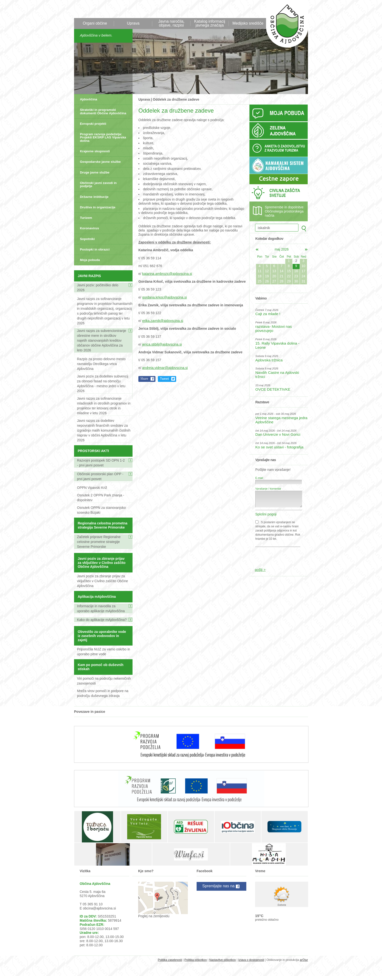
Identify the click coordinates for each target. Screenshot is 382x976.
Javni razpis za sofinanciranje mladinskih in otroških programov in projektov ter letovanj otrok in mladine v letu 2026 (103, 405)
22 (289, 276)
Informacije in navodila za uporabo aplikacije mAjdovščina (101, 608)
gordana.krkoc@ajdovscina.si (164, 297)
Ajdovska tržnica (269, 360)
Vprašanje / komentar (268, 488)
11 (260, 271)
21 (282, 276)
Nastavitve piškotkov (222, 960)
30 (296, 281)
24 (304, 276)
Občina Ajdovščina (284, 26)
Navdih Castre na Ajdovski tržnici (277, 374)
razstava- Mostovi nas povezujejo (273, 328)
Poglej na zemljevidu (153, 916)
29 (289, 281)
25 (260, 281)
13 (274, 271)
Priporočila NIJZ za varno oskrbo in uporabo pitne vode (103, 651)
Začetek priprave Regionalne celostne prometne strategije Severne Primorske (99, 542)
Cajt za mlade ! (267, 314)
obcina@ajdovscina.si (99, 908)
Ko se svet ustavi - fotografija (279, 447)
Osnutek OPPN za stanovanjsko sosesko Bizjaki (101, 510)
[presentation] (279, 555)
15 (289, 271)
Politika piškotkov (195, 960)
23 (296, 276)
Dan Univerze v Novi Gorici (277, 434)
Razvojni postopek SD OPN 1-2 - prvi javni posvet (101, 462)
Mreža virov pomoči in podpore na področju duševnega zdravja (102, 693)
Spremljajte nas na (221, 886)
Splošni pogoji (266, 514)
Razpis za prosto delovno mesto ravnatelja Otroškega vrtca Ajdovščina (101, 364)
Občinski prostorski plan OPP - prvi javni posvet (100, 476)
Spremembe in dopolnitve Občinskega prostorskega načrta (284, 211)
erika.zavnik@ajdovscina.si (162, 321)
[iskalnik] (276, 228)
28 (282, 281)
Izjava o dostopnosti (251, 960)
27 (274, 281)
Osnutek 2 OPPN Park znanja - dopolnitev (100, 497)
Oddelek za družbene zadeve (176, 99)
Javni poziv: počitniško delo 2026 (97, 287)
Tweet (164, 379)
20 (274, 276)
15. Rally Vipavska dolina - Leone (277, 345)
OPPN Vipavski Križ (92, 488)
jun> (306, 249)
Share (144, 378)
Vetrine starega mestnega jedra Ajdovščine (281, 420)
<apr (257, 249)
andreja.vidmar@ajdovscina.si (165, 368)
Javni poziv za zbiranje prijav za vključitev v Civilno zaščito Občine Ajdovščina (102, 581)
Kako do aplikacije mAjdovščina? (102, 620)
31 (304, 281)
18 (260, 276)
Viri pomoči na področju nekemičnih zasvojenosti (104, 680)
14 (282, 271)
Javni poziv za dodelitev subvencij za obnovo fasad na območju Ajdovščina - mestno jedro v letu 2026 (102, 383)
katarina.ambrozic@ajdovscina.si (167, 274)
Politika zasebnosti (170, 960)
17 (304, 271)
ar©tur (304, 960)
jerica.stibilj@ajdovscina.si (162, 344)
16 (296, 271)
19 (267, 276)
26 (267, 281)
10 (304, 266)
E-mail (259, 477)
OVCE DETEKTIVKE (272, 389)
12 (267, 271)
